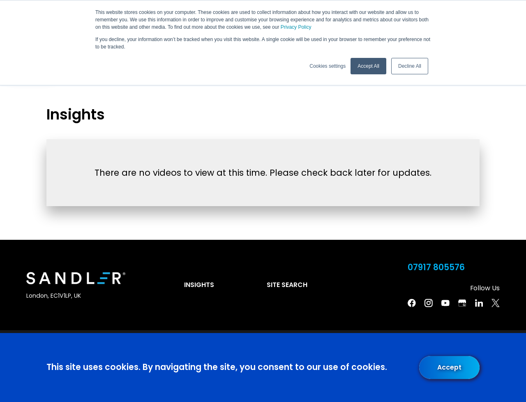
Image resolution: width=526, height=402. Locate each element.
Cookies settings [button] (327, 66)
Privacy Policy (296, 27)
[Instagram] (428, 303)
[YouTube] (445, 303)
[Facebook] (412, 303)
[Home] (75, 278)
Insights (199, 284)
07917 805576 (436, 267)
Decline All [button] (409, 66)
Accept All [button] (368, 66)
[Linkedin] (479, 303)
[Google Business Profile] (462, 303)
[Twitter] (495, 303)
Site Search (287, 284)
